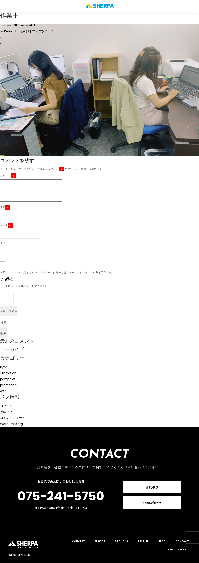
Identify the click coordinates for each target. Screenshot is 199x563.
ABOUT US (121, 541)
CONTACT (182, 541)
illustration (8, 373)
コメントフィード (12, 418)
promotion (8, 385)
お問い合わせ (152, 503)
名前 (5, 207)
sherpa (5, 25)
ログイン (6, 406)
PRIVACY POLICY (178, 549)
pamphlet (8, 379)
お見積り (152, 487)
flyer (3, 367)
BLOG (162, 541)
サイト (4, 243)
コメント (8, 175)
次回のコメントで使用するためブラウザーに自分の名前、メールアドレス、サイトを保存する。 (57, 272)
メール (6, 225)
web (3, 391)
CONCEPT (78, 541)
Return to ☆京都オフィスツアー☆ (27, 31)
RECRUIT (143, 541)
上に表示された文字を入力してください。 (25, 286)
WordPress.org (11, 424)
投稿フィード (9, 412)
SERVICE (100, 541)
